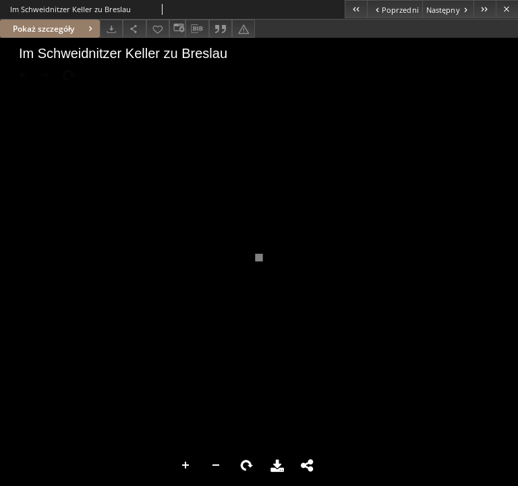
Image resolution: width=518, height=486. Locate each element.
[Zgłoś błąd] (243, 29)
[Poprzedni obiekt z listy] (394, 9)
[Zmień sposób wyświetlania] (177, 29)
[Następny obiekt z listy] (447, 9)
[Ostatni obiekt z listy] (484, 9)
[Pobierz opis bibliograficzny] (196, 29)
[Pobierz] (111, 29)
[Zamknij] (507, 9)
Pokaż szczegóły (54, 28)
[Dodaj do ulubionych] (157, 29)
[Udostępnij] (134, 29)
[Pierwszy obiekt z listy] (356, 9)
